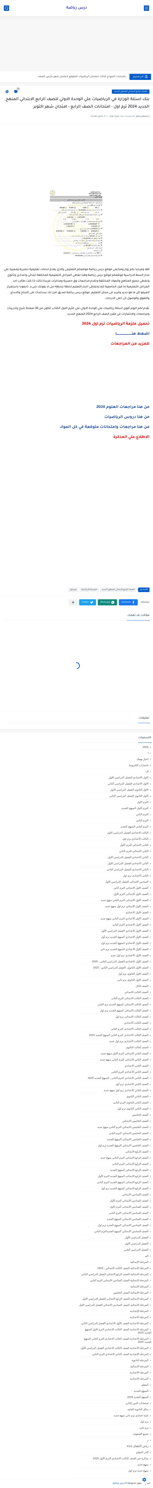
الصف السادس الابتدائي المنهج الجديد (127, 1218)
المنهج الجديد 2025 (137, 1396)
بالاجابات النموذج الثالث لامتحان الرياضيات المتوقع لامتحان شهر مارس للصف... (81, 76)
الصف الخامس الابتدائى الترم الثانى (128, 1133)
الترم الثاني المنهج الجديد (134, 826)
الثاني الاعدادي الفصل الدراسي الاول (128, 863)
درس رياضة (76, 8)
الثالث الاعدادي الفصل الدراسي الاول (127, 832)
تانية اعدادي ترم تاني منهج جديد (131, 1415)
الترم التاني (142, 814)
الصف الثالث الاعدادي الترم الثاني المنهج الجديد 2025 (118, 1034)
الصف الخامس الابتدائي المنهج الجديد (127, 1139)
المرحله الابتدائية (139, 1366)
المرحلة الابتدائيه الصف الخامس (130, 1292)
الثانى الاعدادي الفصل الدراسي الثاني (127, 869)
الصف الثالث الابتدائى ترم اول (131, 1016)
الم (146, 1255)
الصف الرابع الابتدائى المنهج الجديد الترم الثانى (122, 1182)
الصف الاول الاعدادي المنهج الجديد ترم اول (124, 942)
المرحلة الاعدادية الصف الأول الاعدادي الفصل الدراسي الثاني (114, 1323)
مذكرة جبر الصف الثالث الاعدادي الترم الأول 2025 (120, 1458)
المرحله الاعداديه (139, 1378)
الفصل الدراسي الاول (136, 1243)
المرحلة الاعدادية (139, 1317)
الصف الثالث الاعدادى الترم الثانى (129, 1028)
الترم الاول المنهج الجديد (134, 808)
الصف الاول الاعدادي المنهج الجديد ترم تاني (124, 949)
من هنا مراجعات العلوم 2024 (122, 407)
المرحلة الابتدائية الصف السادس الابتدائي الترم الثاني (119, 1280)
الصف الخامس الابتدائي (135, 1120)
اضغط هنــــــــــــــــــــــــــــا (132, 334)
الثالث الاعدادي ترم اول (135, 838)
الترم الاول (142, 801)
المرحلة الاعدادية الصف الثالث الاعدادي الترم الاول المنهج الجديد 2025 (118, 1331)
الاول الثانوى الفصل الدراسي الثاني (128, 795)
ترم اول (73, 590)
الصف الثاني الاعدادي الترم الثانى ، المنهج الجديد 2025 (118, 1077)
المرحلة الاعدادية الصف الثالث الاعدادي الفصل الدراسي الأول (114, 1347)
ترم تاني (143, 1427)
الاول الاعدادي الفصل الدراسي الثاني (128, 783)
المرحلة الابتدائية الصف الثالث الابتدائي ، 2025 (122, 1268)
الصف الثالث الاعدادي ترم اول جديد (128, 1041)
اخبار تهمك (142, 758)
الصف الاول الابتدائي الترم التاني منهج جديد (124, 900)
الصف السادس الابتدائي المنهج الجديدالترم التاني (121, 1231)
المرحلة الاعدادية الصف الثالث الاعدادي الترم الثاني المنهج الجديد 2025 (117, 1340)
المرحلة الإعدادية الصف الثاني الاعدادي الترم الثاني (120, 1354)
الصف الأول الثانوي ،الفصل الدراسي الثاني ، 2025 (120, 967)
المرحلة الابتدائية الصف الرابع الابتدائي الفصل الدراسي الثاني (114, 1274)
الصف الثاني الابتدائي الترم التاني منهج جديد (124, 1059)
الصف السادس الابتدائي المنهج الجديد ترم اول (123, 1225)
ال (147, 771)
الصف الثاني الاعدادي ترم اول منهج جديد (126, 1090)
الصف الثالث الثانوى (137, 1047)
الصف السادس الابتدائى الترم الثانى (128, 1212)
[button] (128, 602)
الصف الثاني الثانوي (137, 1096)
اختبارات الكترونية (138, 765)
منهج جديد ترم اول (138, 1470)
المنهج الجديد (141, 1390)
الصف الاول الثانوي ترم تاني (132, 979)
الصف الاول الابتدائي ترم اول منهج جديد (126, 906)
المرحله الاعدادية (139, 1372)
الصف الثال (142, 985)
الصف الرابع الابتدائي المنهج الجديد (130, 91)
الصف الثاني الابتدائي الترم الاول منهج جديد (124, 1053)
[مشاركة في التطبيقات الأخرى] (73, 602)
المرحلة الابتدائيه (139, 1286)
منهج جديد (142, 1464)
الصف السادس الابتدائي (135, 1194)
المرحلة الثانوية (140, 1360)
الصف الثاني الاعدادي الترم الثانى (129, 1071)
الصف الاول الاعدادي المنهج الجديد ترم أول (124, 936)
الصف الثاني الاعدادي (136, 1065)
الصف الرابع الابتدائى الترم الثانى (130, 1163)
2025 (145, 746)
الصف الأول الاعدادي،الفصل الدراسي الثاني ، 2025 (120, 961)
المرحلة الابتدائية (89, 590)
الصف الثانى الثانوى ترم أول (132, 1108)
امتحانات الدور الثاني (137, 1403)
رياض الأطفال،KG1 (137, 1446)
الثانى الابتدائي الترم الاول (134, 844)
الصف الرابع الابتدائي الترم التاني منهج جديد (124, 1157)
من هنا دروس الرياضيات (126, 417)
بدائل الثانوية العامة (138, 1409)
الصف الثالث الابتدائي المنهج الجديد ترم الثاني (123, 1004)
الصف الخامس (140, 1114)
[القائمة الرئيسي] (146, 8)
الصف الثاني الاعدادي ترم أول (132, 1084)
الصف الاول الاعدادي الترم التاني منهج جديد (124, 918)
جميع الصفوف (140, 1433)
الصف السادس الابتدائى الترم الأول (129, 1200)
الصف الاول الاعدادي (137, 912)
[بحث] (6, 8)
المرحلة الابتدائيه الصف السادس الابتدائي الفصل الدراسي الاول (113, 1304)
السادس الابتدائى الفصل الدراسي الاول (126, 881)
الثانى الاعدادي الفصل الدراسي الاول (128, 857)
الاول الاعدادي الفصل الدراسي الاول (128, 777)
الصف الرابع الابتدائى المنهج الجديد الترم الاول (123, 1176)
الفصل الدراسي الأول (136, 1237)
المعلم (144, 1384)
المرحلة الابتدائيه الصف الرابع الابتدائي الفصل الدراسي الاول (115, 1298)
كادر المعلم (142, 1452)
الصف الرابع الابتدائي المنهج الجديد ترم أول (124, 1188)
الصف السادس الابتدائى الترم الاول (129, 1206)
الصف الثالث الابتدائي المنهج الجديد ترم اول (124, 1010)
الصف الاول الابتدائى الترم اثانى (131, 887)
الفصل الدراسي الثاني (136, 1249)
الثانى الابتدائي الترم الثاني (133, 850)
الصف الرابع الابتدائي (137, 1151)
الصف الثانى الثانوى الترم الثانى (130, 1102)
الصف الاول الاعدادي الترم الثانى (130, 924)
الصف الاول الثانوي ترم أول (133, 973)
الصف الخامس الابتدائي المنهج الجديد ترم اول (123, 1145)
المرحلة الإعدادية (139, 1310)
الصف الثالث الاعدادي (136, 1022)
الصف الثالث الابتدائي (136, 992)
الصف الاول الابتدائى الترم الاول (130, 893)
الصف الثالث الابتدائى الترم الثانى (129, 998)
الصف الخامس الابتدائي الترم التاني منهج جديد (122, 1126)
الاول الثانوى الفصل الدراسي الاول (129, 789)
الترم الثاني (142, 820)
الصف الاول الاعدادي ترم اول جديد (129, 955)
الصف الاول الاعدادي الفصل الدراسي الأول (124, 930)
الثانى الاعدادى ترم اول (135, 875)
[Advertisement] (76, 44)
